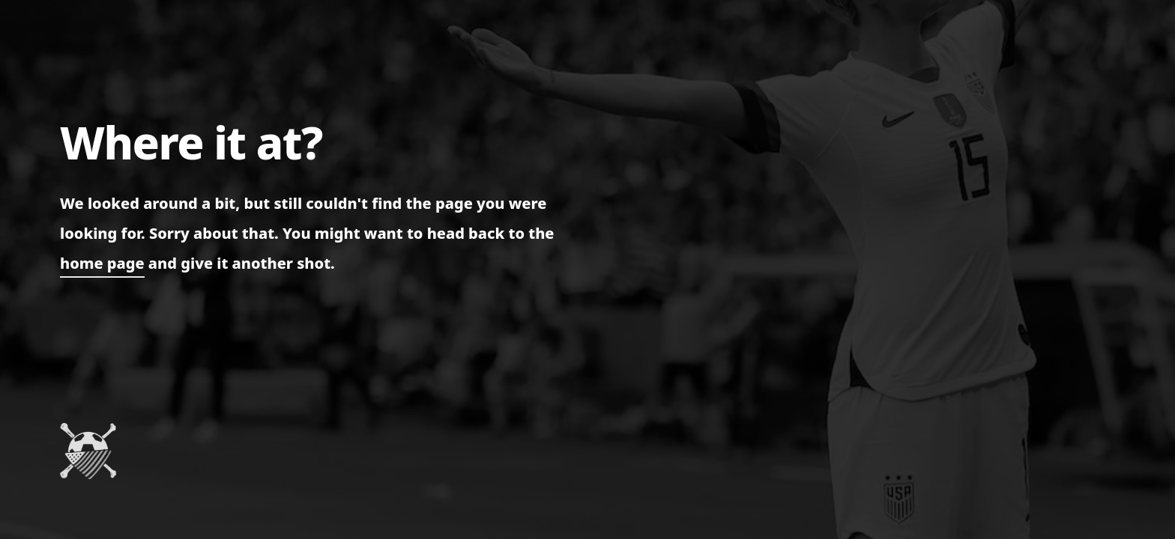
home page (102, 263)
